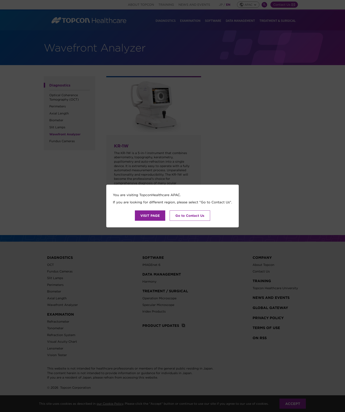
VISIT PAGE (150, 215)
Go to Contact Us (189, 215)
